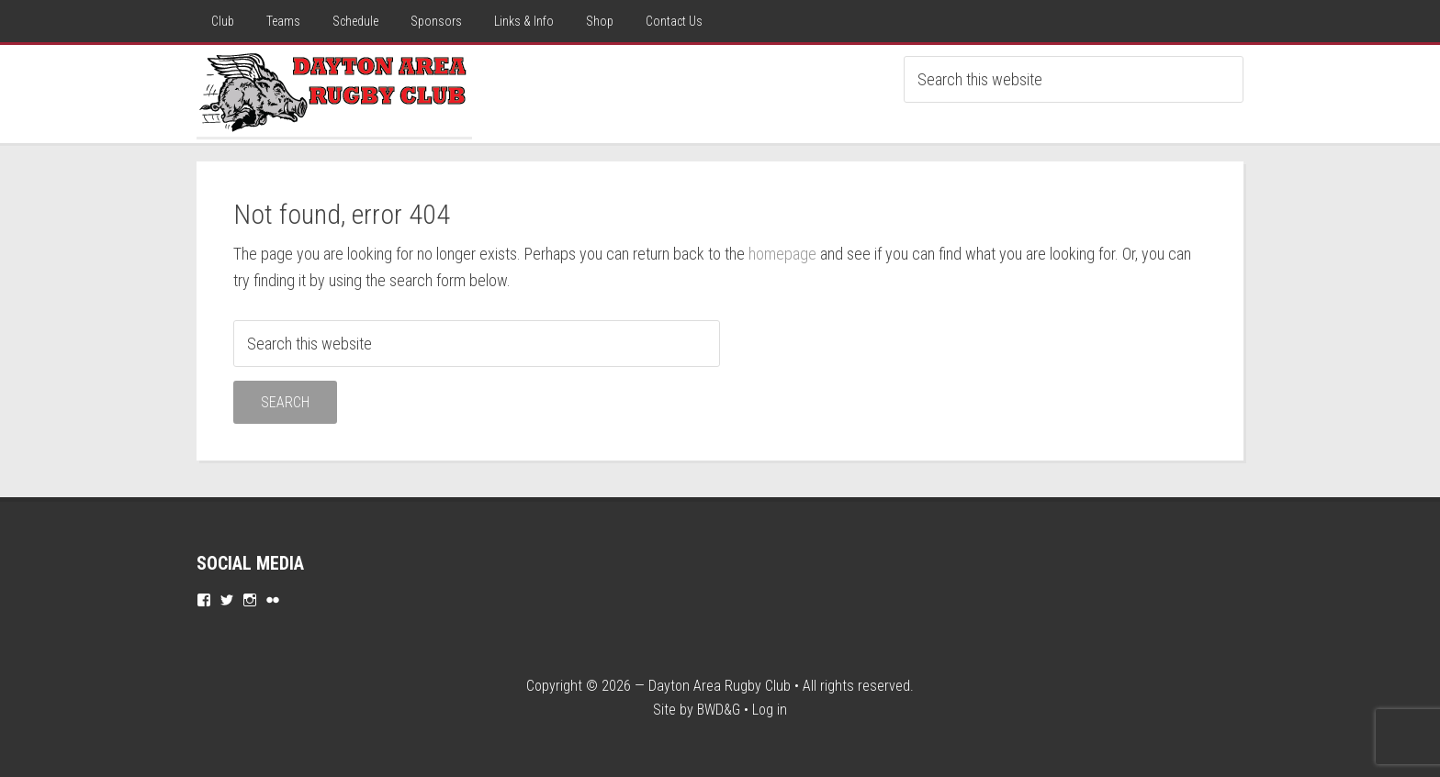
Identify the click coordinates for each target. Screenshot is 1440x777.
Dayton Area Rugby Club (719, 685)
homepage (782, 253)
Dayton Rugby (334, 91)
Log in (769, 709)
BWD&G (718, 709)
